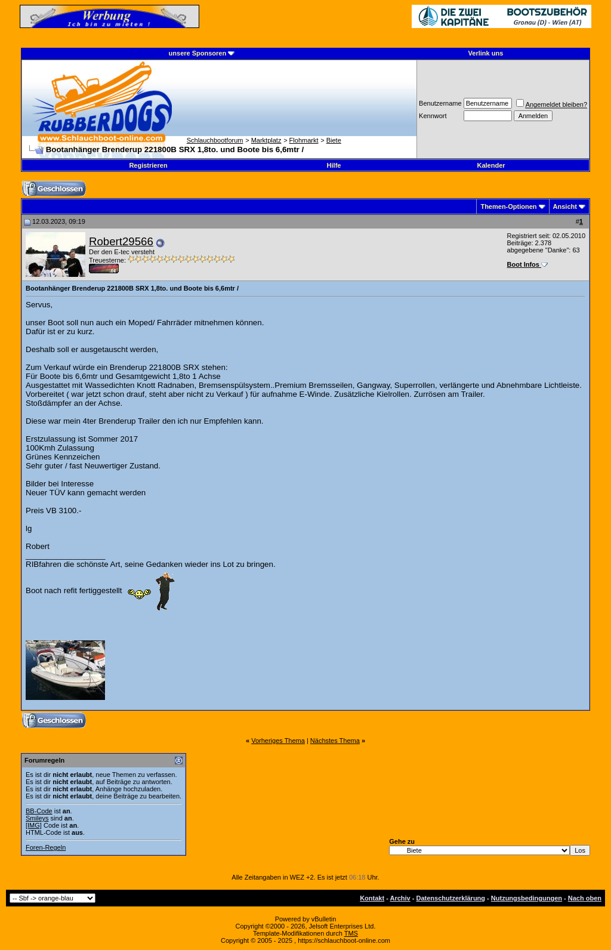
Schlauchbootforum (215, 140)
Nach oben (584, 898)
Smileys (37, 818)
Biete (333, 140)
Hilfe (334, 165)
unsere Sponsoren (198, 53)
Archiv (400, 898)
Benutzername (440, 103)
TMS (351, 933)
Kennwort (432, 115)
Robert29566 (121, 241)
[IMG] (34, 825)
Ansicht (565, 206)
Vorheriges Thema (278, 740)
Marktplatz (266, 140)
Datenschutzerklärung (451, 898)
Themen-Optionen (508, 206)
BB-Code (39, 811)
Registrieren (148, 165)
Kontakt (372, 898)
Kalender (491, 165)
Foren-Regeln (46, 847)
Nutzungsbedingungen (526, 898)
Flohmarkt (304, 140)
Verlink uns (486, 53)
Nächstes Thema (335, 740)
